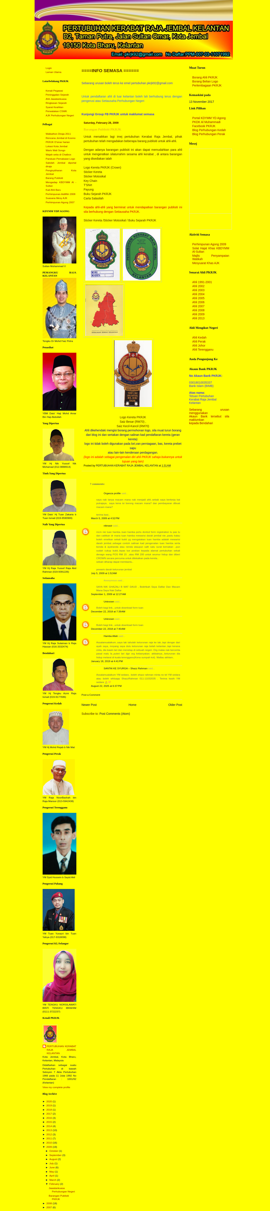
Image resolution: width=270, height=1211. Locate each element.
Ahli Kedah (199, 337)
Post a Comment (91, 694)
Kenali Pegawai (54, 90)
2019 (49, 1105)
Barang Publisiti (54, 178)
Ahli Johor (198, 345)
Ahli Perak (199, 341)
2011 (49, 1138)
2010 (49, 1142)
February (54, 1183)
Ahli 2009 (198, 314)
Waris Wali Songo (55, 150)
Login (49, 68)
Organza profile (112, 493)
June (52, 1167)
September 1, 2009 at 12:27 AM (108, 594)
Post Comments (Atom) (115, 713)
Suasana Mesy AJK (57, 198)
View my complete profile (56, 1087)
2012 (49, 1134)
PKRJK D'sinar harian (58, 142)
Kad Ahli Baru (53, 189)
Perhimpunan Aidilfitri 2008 (61, 194)
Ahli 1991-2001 (202, 282)
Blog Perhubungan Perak (208, 134)
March (53, 1179)
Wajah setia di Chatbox (58, 154)
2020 (49, 1101)
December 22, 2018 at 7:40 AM (108, 628)
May (52, 1171)
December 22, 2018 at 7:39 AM (108, 611)
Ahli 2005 (198, 298)
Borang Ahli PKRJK (205, 77)
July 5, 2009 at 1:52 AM (104, 573)
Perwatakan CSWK (56, 111)
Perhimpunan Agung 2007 (60, 202)
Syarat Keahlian (54, 107)
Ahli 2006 (198, 302)
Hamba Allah (111, 636)
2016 (49, 1117)
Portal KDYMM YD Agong (209, 118)
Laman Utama (53, 72)
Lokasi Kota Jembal (57, 146)
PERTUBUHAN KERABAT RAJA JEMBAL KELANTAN (61, 1050)
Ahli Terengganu (202, 349)
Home (132, 704)
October (54, 1150)
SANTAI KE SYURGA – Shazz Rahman (126, 668)
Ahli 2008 (198, 310)
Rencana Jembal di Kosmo (61, 138)
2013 (49, 1130)
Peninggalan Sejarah (57, 94)
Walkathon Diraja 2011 (58, 133)
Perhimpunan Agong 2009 (209, 244)
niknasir (108, 525)
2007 (49, 1207)
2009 (49, 1146)
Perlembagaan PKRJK (207, 85)
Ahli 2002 (198, 286)
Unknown (109, 601)
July (51, 1163)
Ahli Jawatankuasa (56, 98)
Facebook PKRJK (204, 126)
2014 (49, 1126)
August (53, 1159)
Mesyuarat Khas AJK (206, 263)
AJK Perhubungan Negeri (60, 115)
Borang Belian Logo (205, 81)
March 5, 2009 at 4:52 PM (105, 518)
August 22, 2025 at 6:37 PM (106, 685)
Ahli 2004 (198, 294)
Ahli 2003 (198, 290)
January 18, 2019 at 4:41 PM (107, 661)
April (52, 1175)
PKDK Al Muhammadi (206, 122)
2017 (49, 1113)
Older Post (175, 704)
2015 (49, 1121)
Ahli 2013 (198, 318)
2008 (49, 1203)
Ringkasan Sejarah (56, 102)
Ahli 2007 (198, 306)
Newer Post (89, 704)
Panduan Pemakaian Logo (60, 158)
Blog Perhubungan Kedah (209, 130)
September (55, 1155)
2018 (49, 1109)
